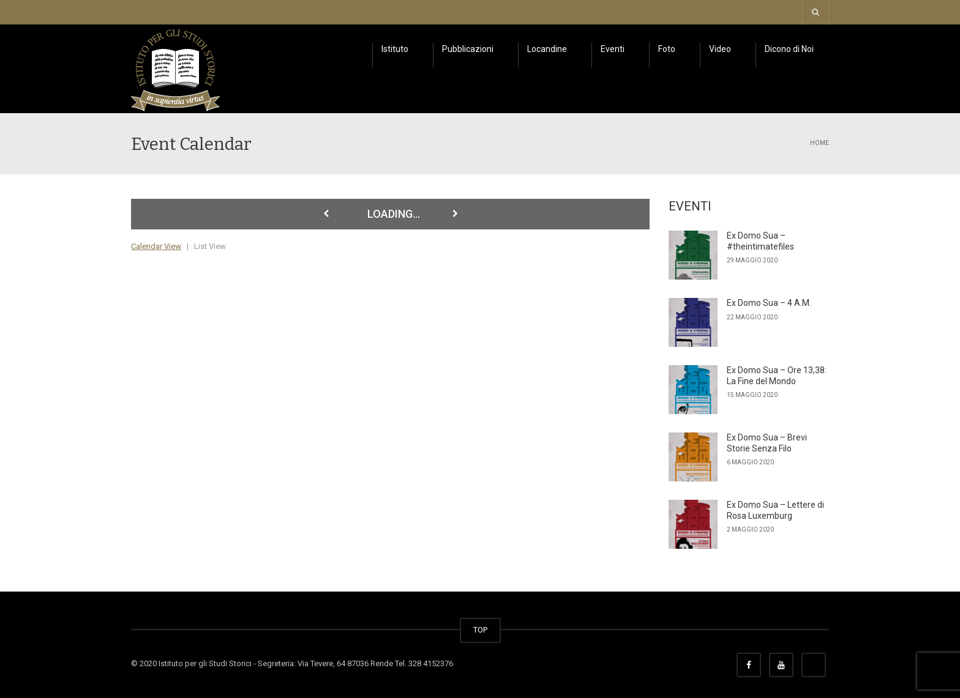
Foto (666, 49)
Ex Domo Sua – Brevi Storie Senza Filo (767, 443)
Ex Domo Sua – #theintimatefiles (760, 241)
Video (720, 49)
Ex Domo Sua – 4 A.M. (769, 303)
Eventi (612, 49)
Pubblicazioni (467, 49)
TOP (480, 629)
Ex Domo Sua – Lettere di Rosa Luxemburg (775, 510)
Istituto (394, 49)
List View (210, 246)
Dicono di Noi (789, 49)
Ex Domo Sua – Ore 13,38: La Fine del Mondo (777, 375)
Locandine (547, 49)
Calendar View (156, 246)
